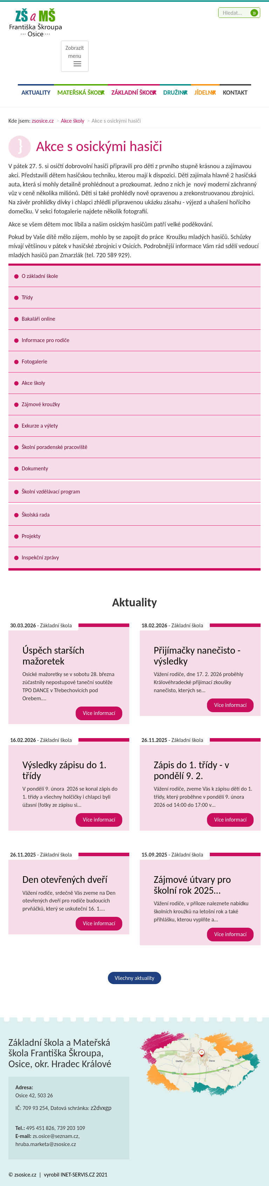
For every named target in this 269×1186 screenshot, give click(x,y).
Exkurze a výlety (40, 425)
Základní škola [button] (133, 92)
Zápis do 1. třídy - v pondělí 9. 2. (191, 770)
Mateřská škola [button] (80, 92)
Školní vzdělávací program (51, 491)
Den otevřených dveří (64, 879)
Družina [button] (175, 92)
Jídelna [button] (205, 92)
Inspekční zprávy (40, 557)
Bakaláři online (38, 318)
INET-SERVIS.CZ (78, 1174)
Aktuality (35, 92)
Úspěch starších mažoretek (53, 655)
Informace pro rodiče (45, 340)
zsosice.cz (43, 120)
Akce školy (72, 120)
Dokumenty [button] (35, 468)
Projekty (31, 536)
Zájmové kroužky (41, 404)
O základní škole (40, 276)
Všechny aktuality (134, 978)
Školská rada (36, 514)
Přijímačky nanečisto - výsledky (197, 655)
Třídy (27, 297)
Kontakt (235, 92)
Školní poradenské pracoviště (54, 447)
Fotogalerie (34, 361)
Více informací (99, 713)
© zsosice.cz (22, 1174)
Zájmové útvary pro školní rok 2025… (192, 885)
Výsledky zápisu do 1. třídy (64, 770)
